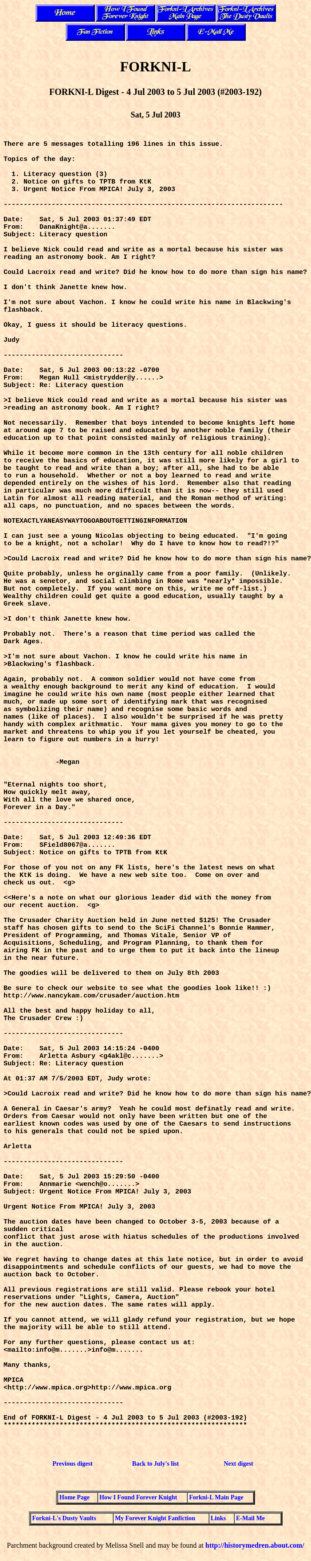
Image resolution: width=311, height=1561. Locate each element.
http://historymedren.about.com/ (254, 1545)
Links (218, 1518)
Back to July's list (155, 1463)
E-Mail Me (250, 1518)
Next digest (238, 1463)
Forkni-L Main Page (216, 1497)
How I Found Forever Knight (138, 1497)
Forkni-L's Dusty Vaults (64, 1518)
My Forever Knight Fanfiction (155, 1518)
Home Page (74, 1497)
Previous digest (72, 1463)
